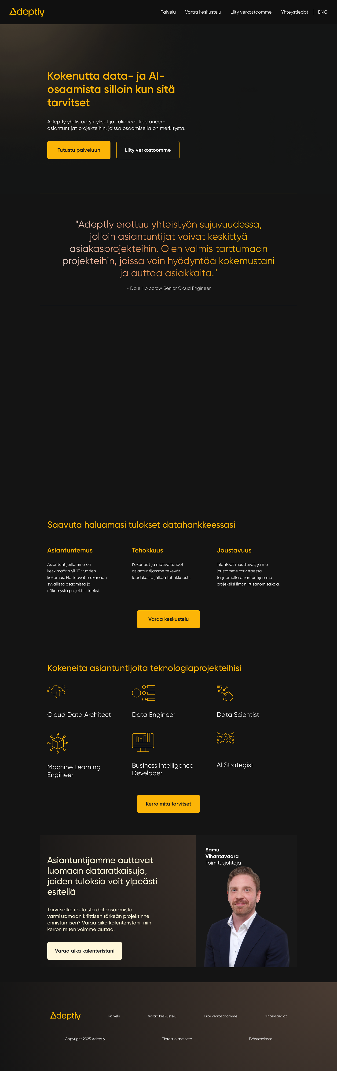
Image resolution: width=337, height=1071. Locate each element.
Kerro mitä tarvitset (168, 804)
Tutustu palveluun (79, 150)
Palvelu (168, 12)
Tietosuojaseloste (177, 1039)
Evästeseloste (260, 1039)
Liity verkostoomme (251, 12)
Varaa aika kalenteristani (84, 951)
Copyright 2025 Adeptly (85, 1039)
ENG (323, 12)
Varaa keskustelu (203, 12)
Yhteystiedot (294, 12)
